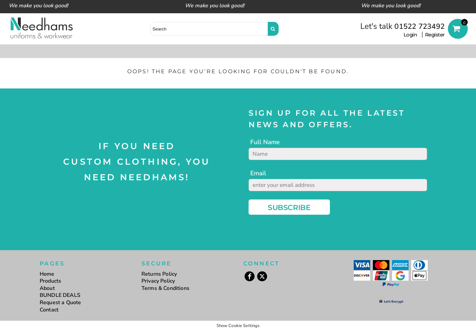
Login (410, 34)
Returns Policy (159, 274)
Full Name (265, 142)
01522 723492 (419, 26)
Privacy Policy (158, 281)
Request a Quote (60, 302)
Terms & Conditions (165, 288)
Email (258, 173)
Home (47, 274)
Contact (49, 309)
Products (50, 281)
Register (435, 34)
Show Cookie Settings (238, 326)
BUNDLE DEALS (60, 295)
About (47, 288)
